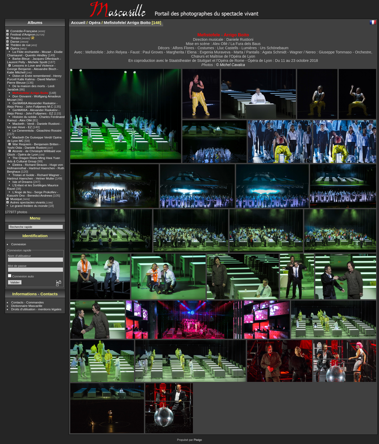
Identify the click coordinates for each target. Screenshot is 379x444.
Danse (14, 41)
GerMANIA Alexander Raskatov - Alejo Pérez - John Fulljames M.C (32, 104)
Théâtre (15, 38)
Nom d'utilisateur (19, 255)
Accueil (78, 22)
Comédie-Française (23, 31)
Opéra (14, 48)
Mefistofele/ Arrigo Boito (30, 92)
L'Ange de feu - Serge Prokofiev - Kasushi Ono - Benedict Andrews (32, 193)
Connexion (18, 244)
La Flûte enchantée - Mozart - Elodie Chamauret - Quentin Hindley (35, 53)
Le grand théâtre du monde (29, 205)
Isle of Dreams (22, 181)
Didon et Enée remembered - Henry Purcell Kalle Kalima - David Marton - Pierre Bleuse (34, 79)
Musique (16, 199)
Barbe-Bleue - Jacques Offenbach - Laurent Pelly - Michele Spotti (34, 60)
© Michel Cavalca (230, 65)
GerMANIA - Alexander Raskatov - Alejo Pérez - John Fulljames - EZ (33, 111)
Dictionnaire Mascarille (26, 305)
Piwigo (198, 439)
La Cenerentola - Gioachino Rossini (36, 130)
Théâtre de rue (20, 45)
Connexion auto (21, 276)
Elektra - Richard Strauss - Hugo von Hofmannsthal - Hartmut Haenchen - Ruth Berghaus (35, 168)
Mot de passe (17, 265)
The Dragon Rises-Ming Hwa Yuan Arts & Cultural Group (33, 159)
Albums (35, 22)
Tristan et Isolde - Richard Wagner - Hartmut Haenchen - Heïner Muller (34, 176)
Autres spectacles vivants (27, 202)
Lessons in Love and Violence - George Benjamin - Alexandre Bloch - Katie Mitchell (32, 69)
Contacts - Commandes (27, 302)
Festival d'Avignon (22, 34)
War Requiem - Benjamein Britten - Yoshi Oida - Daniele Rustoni (34, 145)
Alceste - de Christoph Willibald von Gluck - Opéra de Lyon (34, 152)
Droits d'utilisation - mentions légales (36, 309)
